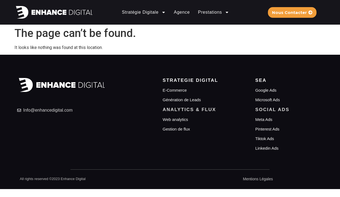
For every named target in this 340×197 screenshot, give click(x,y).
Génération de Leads (182, 99)
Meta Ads (264, 119)
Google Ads (266, 90)
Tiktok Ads (264, 138)
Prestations (213, 12)
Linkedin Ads (267, 148)
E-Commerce (175, 90)
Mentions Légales (258, 179)
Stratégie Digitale (143, 12)
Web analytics (175, 119)
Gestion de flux (176, 129)
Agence (182, 12)
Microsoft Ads (267, 99)
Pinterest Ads (267, 129)
